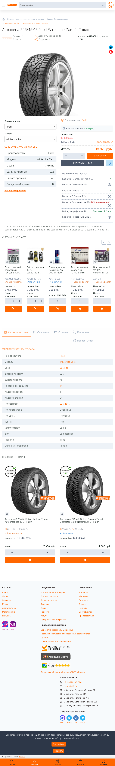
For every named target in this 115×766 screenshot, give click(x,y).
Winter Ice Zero (68, 361)
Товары (34, 762)
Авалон (22, 756)
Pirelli (84, 120)
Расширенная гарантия (66, 472)
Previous (104, 242)
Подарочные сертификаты (53, 619)
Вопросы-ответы (49, 600)
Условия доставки (49, 596)
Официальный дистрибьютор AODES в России (63, 672)
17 (61, 385)
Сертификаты (85, 612)
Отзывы (82, 604)
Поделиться (44, 39)
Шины (49, 19)
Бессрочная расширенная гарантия (11, 472)
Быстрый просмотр (7, 262)
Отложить (23, 529)
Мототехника (8, 612)
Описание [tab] (43, 332)
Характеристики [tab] (18, 332)
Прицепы (6, 616)
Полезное (83, 600)
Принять (59, 750)
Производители (86, 616)
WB (12, 629)
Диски (5, 596)
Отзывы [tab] (63, 332)
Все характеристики (15, 190)
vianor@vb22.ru (70, 686)
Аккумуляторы (9, 608)
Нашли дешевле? (104, 142)
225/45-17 (65, 403)
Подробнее (58, 744)
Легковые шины (61, 19)
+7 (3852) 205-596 (72, 682)
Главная (3, 19)
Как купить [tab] (84, 332)
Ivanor (5, 629)
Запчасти (6, 600)
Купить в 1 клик (82, 163)
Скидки (111, 52)
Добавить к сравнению (49, 35)
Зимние (111, 47)
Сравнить (11, 529)
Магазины (83, 596)
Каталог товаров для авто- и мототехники (25, 19)
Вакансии (45, 604)
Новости (45, 612)
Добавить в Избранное (109, 163)
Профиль (103, 764)
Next (109, 242)
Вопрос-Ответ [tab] (86, 340)
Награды (83, 608)
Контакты (83, 592)
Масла (5, 604)
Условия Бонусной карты (53, 592)
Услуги (44, 616)
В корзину (100, 155)
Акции (44, 608)
